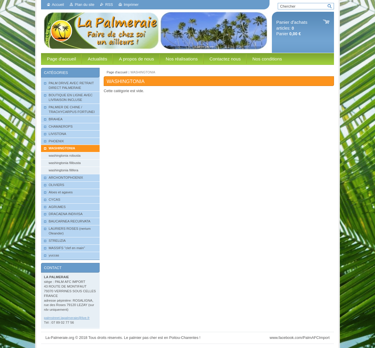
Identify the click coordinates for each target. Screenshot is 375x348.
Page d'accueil (117, 72)
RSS (109, 4)
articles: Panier (291, 28)
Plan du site (84, 4)
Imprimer (131, 4)
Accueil (58, 4)
